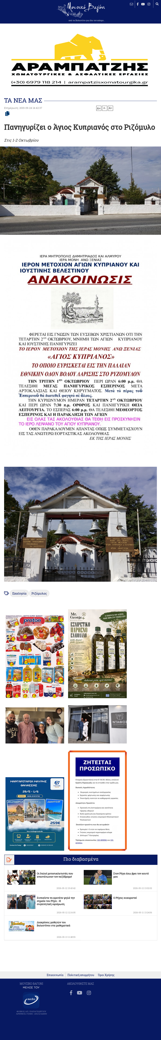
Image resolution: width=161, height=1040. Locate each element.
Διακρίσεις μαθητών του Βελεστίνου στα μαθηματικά (53, 924)
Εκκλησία (19, 593)
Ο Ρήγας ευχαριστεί (125, 897)
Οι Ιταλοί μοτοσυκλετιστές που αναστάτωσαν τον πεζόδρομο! (55, 875)
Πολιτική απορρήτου (80, 975)
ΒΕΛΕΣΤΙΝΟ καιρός (15, 14)
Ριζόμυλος (39, 593)
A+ (99, 108)
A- (104, 107)
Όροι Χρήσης (106, 975)
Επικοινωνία (55, 975)
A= (110, 108)
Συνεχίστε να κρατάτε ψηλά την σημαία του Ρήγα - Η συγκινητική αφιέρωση (56, 901)
